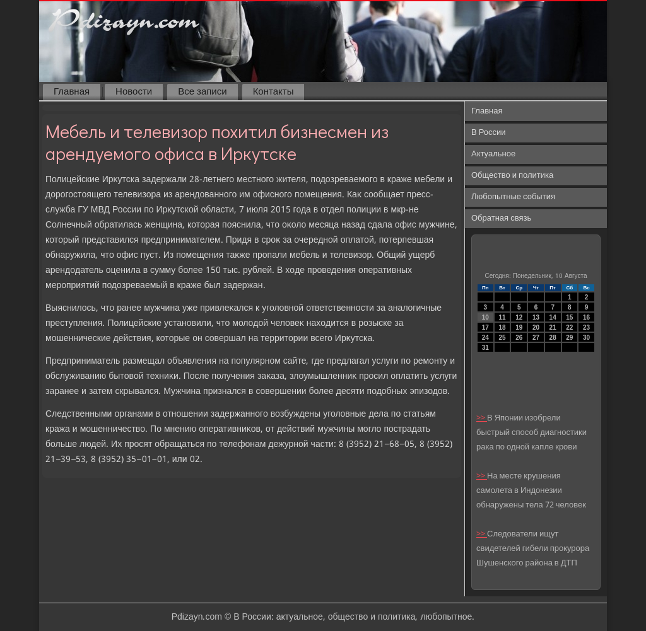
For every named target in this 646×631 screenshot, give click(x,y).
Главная (72, 92)
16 (586, 317)
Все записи (202, 92)
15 (569, 317)
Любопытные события (513, 197)
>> (481, 418)
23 (586, 327)
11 (501, 317)
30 (586, 337)
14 (552, 317)
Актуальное (493, 154)
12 (518, 317)
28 (552, 337)
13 (535, 317)
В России (488, 132)
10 (485, 317)
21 (552, 327)
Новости (133, 92)
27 (535, 337)
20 (535, 327)
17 (485, 327)
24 (485, 337)
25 (501, 337)
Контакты (273, 92)
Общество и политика (512, 175)
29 (569, 337)
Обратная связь (501, 218)
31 (485, 347)
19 (518, 327)
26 (518, 337)
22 (569, 327)
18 (501, 327)
